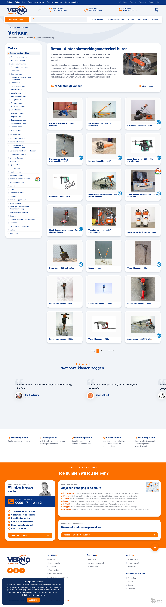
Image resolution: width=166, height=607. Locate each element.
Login (125, 2)
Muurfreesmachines (18, 96)
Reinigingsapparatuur (18, 200)
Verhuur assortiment (96, 563)
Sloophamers (16, 100)
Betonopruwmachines (19, 64)
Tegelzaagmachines (18, 120)
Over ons (133, 2)
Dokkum (67, 501)
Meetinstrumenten (17, 193)
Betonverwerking (16, 135)
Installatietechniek (16, 175)
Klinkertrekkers (16, 90)
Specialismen (98, 19)
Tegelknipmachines (18, 113)
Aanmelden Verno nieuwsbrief (109, 535)
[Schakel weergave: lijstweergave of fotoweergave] (146, 86)
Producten (132, 578)
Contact (155, 19)
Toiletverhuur (20, 2)
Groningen (68, 509)
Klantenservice (154, 2)
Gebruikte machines (54, 2)
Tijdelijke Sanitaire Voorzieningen (22, 219)
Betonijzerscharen (18, 60)
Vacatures (142, 2)
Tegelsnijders (16, 117)
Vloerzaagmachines (18, 123)
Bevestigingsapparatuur (19, 138)
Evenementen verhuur (36, 2)
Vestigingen (143, 19)
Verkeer (13, 230)
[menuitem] (18, 19)
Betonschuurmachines (19, 67)
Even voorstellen (54, 563)
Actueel (130, 19)
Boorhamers (15, 71)
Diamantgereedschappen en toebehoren (21, 78)
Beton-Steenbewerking (19, 53)
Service (130, 585)
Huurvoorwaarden (55, 574)
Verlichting (14, 233)
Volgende (111, 351)
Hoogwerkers (15, 168)
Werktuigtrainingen (72, 2)
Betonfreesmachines (19, 57)
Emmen (66, 504)
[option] (47, 389)
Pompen (13, 196)
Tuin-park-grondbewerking (20, 226)
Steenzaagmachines (18, 106)
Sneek (66, 498)
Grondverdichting (16, 158)
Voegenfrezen (16, 127)
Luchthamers (16, 93)
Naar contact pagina (30, 535)
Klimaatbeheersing (17, 182)
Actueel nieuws (133, 559)
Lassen (12, 186)
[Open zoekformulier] (59, 19)
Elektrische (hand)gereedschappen (23, 151)
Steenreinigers (16, 103)
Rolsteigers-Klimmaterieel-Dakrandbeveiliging (20, 208)
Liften (12, 189)
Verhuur (10, 2)
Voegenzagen (16, 130)
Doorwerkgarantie (116, 19)
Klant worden (53, 570)
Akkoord (33, 600)
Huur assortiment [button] (16, 19)
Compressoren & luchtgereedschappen (18, 146)
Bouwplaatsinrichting (17, 142)
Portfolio (131, 582)
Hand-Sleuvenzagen (18, 86)
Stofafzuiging (16, 110)
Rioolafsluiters (15, 203)
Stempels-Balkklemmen (19, 212)
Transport (13, 223)
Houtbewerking (15, 172)
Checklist (131, 589)
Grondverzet (14, 161)
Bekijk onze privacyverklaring (33, 595)
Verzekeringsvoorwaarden (58, 577)
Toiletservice (93, 567)
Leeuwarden (68, 493)
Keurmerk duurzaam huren (25, 179)
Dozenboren (15, 83)
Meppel (66, 506)
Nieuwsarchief (133, 563)
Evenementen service (18, 154)
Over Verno (52, 559)
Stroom (13, 216)
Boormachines (16, 74)
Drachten (67, 496)
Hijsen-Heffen (15, 165)
